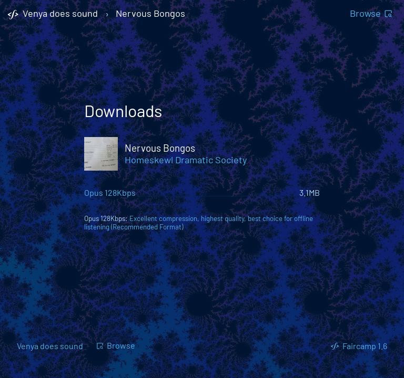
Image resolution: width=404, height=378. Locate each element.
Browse (371, 13)
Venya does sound (50, 346)
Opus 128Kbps (110, 192)
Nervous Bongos (150, 13)
